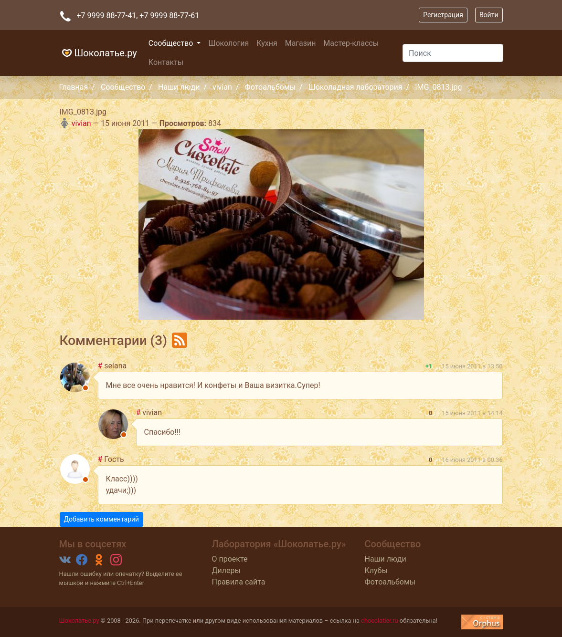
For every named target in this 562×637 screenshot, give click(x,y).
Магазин (300, 43)
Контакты (165, 62)
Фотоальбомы (270, 87)
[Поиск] (453, 53)
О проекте (229, 559)
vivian (222, 87)
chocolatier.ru (379, 620)
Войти (488, 15)
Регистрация (443, 15)
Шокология (228, 43)
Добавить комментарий (101, 519)
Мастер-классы (351, 43)
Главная (73, 87)
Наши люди (179, 87)
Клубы (375, 570)
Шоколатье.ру (98, 53)
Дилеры (226, 570)
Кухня (266, 43)
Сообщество (171, 43)
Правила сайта (238, 581)
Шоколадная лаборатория (355, 87)
